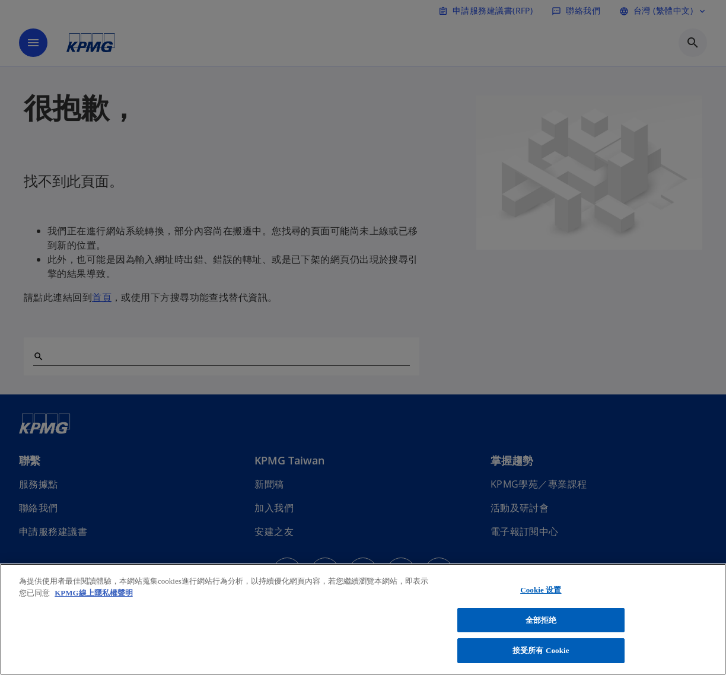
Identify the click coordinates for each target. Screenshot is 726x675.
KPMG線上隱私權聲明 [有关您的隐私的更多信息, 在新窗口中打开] (93, 592)
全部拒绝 (541, 620)
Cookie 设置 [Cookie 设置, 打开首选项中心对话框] (540, 589)
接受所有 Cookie (540, 650)
